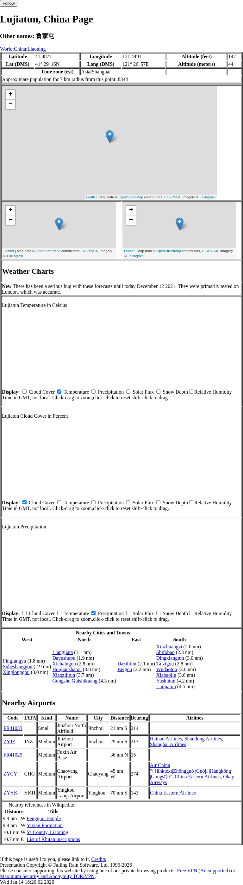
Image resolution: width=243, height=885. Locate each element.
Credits (98, 859)
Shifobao (165, 652)
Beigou (124, 669)
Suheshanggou (17, 666)
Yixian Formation (45, 825)
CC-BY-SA (172, 197)
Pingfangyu (14, 661)
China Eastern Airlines (198, 776)
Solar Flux (143, 392)
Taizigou (165, 663)
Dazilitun (126, 663)
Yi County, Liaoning (47, 832)
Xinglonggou (16, 672)
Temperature (76, 392)
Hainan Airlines (166, 738)
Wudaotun (166, 669)
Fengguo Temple (44, 818)
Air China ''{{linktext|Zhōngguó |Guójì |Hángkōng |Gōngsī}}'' (190, 771)
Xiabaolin (166, 675)
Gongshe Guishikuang (74, 680)
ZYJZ (9, 741)
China (20, 49)
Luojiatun (166, 686)
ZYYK (10, 792)
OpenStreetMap (131, 197)
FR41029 (12, 754)
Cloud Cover (42, 392)
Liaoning (37, 49)
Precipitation (111, 392)
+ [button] (11, 94)
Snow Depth (175, 392)
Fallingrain (208, 197)
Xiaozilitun (63, 675)
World (6, 49)
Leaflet (91, 197)
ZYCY (10, 773)
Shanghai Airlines (168, 744)
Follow (9, 3)
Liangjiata (62, 652)
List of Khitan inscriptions (53, 839)
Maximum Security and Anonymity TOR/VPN (47, 876)
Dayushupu (63, 658)
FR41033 (12, 728)
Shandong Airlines (203, 738)
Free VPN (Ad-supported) (203, 870)
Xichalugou (64, 663)
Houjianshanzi (66, 669)
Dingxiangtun (170, 658)
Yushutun (165, 680)
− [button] (11, 104)
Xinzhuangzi (169, 646)
